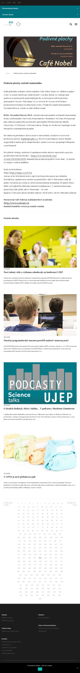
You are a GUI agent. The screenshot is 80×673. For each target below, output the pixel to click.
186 (35, 568)
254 (37, 595)
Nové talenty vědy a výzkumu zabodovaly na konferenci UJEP (33, 272)
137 (61, 548)
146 (61, 551)
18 (42, 507)
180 (51, 565)
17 (37, 507)
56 (33, 520)
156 (19, 558)
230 (37, 585)
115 (40, 541)
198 (51, 571)
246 (37, 592)
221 (34, 582)
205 (43, 575)
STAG (9, 3)
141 (35, 551)
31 (56, 510)
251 (21, 595)
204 (37, 575)
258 (59, 595)
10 (53, 503)
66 (33, 524)
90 (52, 531)
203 (31, 575)
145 (56, 551)
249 (54, 592)
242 (59, 589)
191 (61, 568)
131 (30, 548)
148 (24, 555)
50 (52, 517)
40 (52, 514)
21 (56, 507)
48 (43, 517)
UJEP (19, 3)
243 (20, 592)
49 (48, 517)
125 (45, 544)
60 (52, 520)
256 (48, 595)
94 (25, 534)
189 (51, 568)
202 (26, 575)
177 (35, 565)
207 (54, 575)
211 (30, 578)
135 (51, 548)
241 (54, 589)
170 (46, 561)
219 (23, 582)
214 (45, 578)
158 (29, 558)
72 (62, 524)
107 (46, 538)
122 (29, 544)
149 (30, 555)
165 (19, 561)
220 (29, 582)
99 (49, 534)
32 (61, 510)
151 (40, 555)
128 (61, 544)
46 (33, 517)
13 (19, 507)
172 (56, 561)
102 (19, 538)
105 (35, 538)
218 (18, 582)
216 (56, 578)
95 (30, 534)
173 (61, 561)
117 (50, 541)
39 (47, 514)
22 (60, 507)
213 (40, 578)
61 (57, 520)
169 (40, 561)
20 (51, 507)
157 (24, 558)
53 (19, 520)
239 (43, 589)
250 (60, 592)
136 (56, 548)
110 (62, 538)
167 (30, 561)
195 (34, 571)
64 (23, 524)
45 (28, 517)
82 (61, 527)
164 (61, 558)
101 (60, 534)
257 (54, 595)
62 (61, 520)
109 (56, 538)
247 (43, 592)
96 (35, 534)
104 (29, 538)
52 (62, 517)
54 (23, 520)
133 (40, 548)
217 (61, 578)
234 (59, 585)
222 (40, 582)
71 (57, 524)
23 (19, 510)
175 (24, 565)
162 (50, 558)
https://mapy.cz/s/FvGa (20, 173)
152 (45, 555)
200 (61, 571)
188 (45, 568)
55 (28, 520)
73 (19, 527)
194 (29, 571)
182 (61, 565)
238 (37, 589)
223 (45, 582)
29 (47, 510)
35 (28, 514)
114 (35, 541)
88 (42, 531)
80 (52, 527)
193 (24, 571)
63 (18, 524)
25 (28, 510)
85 (28, 531)
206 (48, 575)
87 (38, 531)
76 (33, 527)
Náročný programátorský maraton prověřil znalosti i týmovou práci (36, 340)
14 (24, 507)
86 (33, 531)
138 (19, 551)
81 (56, 527)
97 (40, 534)
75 (28, 527)
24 (23, 510)
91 (57, 531)
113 (30, 541)
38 (42, 514)
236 (26, 589)
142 (40, 551)
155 (61, 555)
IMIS (14, 3)
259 (40, 599)
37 (38, 514)
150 (35, 555)
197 (45, 571)
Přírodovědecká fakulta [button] (40, 8)
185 (29, 568)
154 (56, 555)
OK (40, 669)
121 (24, 544)
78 (42, 527)
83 (19, 531)
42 (61, 514)
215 (51, 578)
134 (45, 548)
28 (42, 510)
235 (21, 589)
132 (35, 548)
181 (56, 565)
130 (24, 548)
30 (52, 510)
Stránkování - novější (8, 504)
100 (54, 534)
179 (45, 565)
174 (19, 565)
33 (19, 514)
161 (45, 558)
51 (57, 517)
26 (33, 510)
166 (24, 561)
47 (38, 517)
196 (40, 571)
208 (59, 575)
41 (57, 514)
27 (38, 510)
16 (33, 507)
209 (19, 578)
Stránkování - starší (72, 504)
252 (26, 595)
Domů (8, 73)
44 (23, 517)
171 (51, 561)
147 (19, 555)
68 (43, 524)
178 (40, 565)
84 (23, 531)
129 (19, 548)
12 (62, 503)
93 (20, 534)
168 (35, 561)
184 (24, 568)
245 (32, 592)
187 (40, 568)
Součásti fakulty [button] (40, 14)
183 (19, 568)
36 (33, 514)
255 (43, 595)
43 (18, 517)
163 (56, 558)
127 (56, 544)
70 (52, 524)
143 (45, 551)
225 (56, 582)
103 (24, 538)
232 (48, 585)
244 (26, 592)
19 (46, 507)
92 (61, 531)
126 (50, 544)
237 (32, 589)
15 (28, 507)
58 (42, 520)
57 (38, 520)
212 (35, 578)
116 (45, 541)
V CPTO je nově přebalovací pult (19, 477)
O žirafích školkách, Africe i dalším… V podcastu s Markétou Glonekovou (39, 408)
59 (47, 520)
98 (44, 534)
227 (21, 585)
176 (30, 565)
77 (38, 527)
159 (35, 558)
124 (40, 544)
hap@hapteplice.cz (29, 139)
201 (20, 575)
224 (51, 582)
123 (35, 544)
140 (29, 551)
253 (32, 595)
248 (48, 592)
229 (32, 585)
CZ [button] (3, 3)
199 (56, 571)
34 (23, 514)
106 (40, 538)
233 (54, 585)
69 (48, 524)
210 (24, 578)
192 (18, 571)
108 (51, 538)
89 (47, 531)
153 (51, 555)
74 (23, 527)
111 (20, 541)
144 (50, 551)
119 (60, 541)
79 (47, 527)
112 (25, 541)
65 (28, 524)
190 (56, 568)
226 (62, 582)
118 (55, 541)
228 (26, 585)
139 (24, 551)
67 (38, 524)
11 (57, 503)
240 (48, 589)
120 (19, 544)
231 (43, 585)
